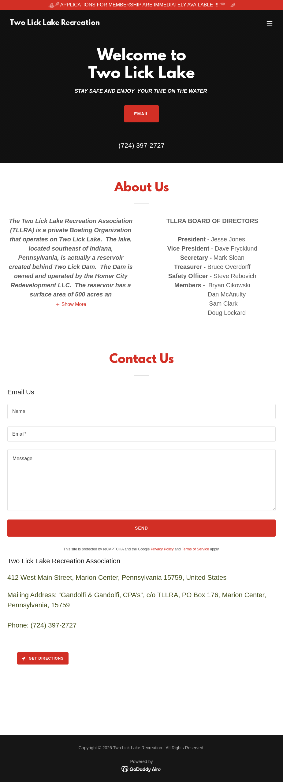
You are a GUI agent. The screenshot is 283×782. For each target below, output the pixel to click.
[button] (269, 23)
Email (141, 113)
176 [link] (212, 595)
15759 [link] (60, 605)
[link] (55, 23)
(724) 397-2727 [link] (141, 145)
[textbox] (141, 411)
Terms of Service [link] (195, 549)
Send (141, 528)
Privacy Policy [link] (162, 549)
